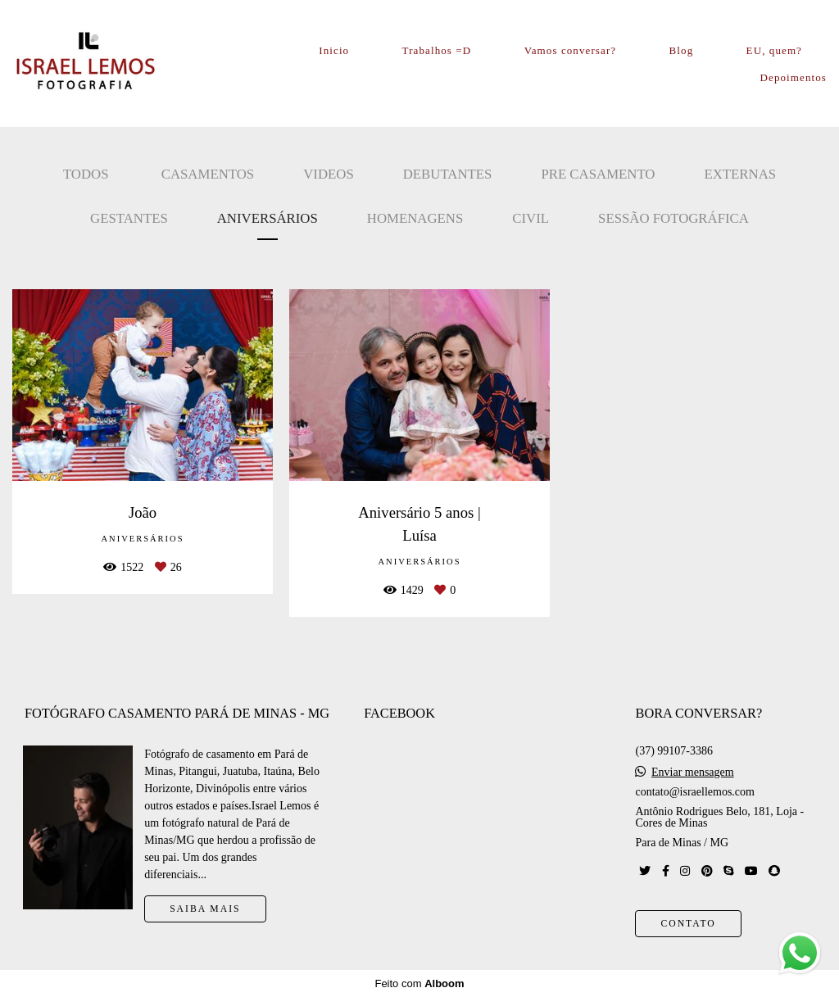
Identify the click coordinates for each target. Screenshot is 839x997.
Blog (681, 50)
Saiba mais (205, 909)
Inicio (334, 50)
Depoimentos (793, 77)
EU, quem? (774, 50)
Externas (740, 174)
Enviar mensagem (692, 772)
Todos (86, 174)
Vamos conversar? (570, 50)
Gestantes (129, 218)
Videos (328, 174)
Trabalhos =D (437, 50)
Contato (687, 923)
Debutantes (447, 174)
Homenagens (415, 218)
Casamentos (207, 174)
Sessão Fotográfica (673, 218)
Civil (530, 218)
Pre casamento (598, 174)
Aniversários (267, 218)
